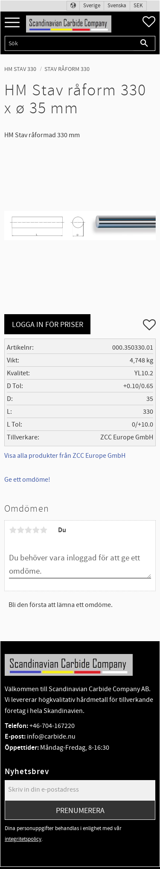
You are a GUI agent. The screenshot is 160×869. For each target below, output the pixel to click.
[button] (12, 22)
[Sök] (144, 43)
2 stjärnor (20, 530)
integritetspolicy (23, 839)
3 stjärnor (28, 530)
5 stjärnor (43, 530)
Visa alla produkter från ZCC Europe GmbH (64, 455)
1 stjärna (13, 530)
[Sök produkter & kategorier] (69, 43)
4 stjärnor (36, 530)
